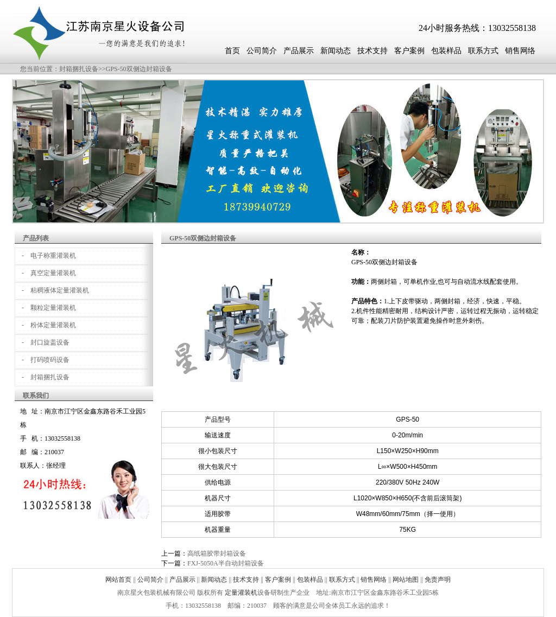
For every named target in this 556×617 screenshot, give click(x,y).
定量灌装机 (241, 592)
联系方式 (483, 51)
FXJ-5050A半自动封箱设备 (225, 563)
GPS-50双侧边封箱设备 (139, 69)
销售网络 (520, 51)
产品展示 (298, 51)
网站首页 (118, 579)
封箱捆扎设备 (78, 69)
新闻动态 (335, 51)
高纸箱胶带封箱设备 (216, 553)
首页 (232, 51)
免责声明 (438, 579)
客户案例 (409, 51)
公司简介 (262, 51)
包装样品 (446, 51)
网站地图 (406, 579)
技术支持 (372, 51)
